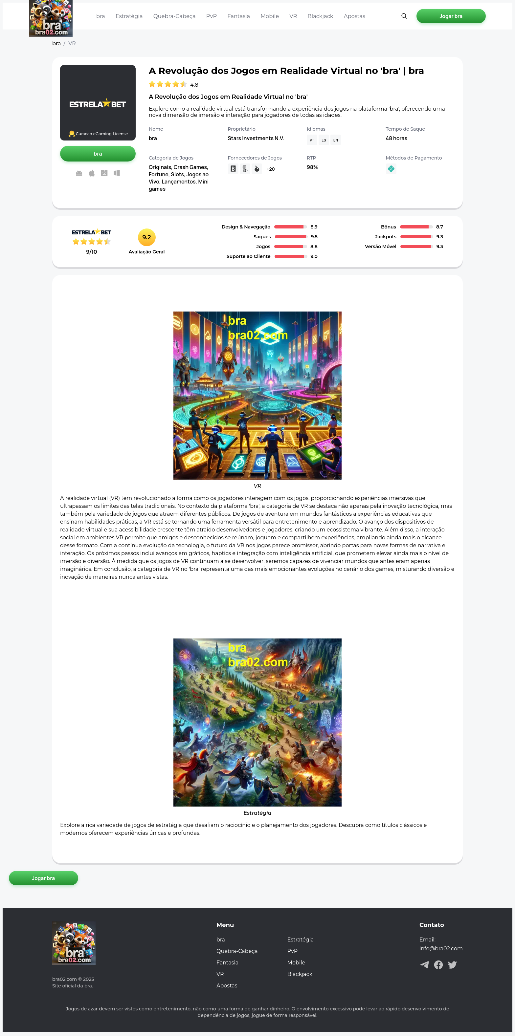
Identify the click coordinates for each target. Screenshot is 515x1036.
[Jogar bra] (450, 16)
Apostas (349, 16)
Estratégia (128, 16)
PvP (209, 16)
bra (100, 16)
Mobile (266, 16)
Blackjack (316, 16)
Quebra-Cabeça (173, 16)
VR (290, 16)
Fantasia (236, 16)
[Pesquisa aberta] (400, 16)
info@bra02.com (441, 950)
